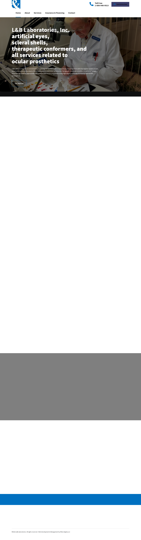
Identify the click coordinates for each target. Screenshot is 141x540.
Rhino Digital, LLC (65, 532)
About (27, 13)
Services (37, 13)
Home (18, 13)
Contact (71, 13)
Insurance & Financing (54, 13)
